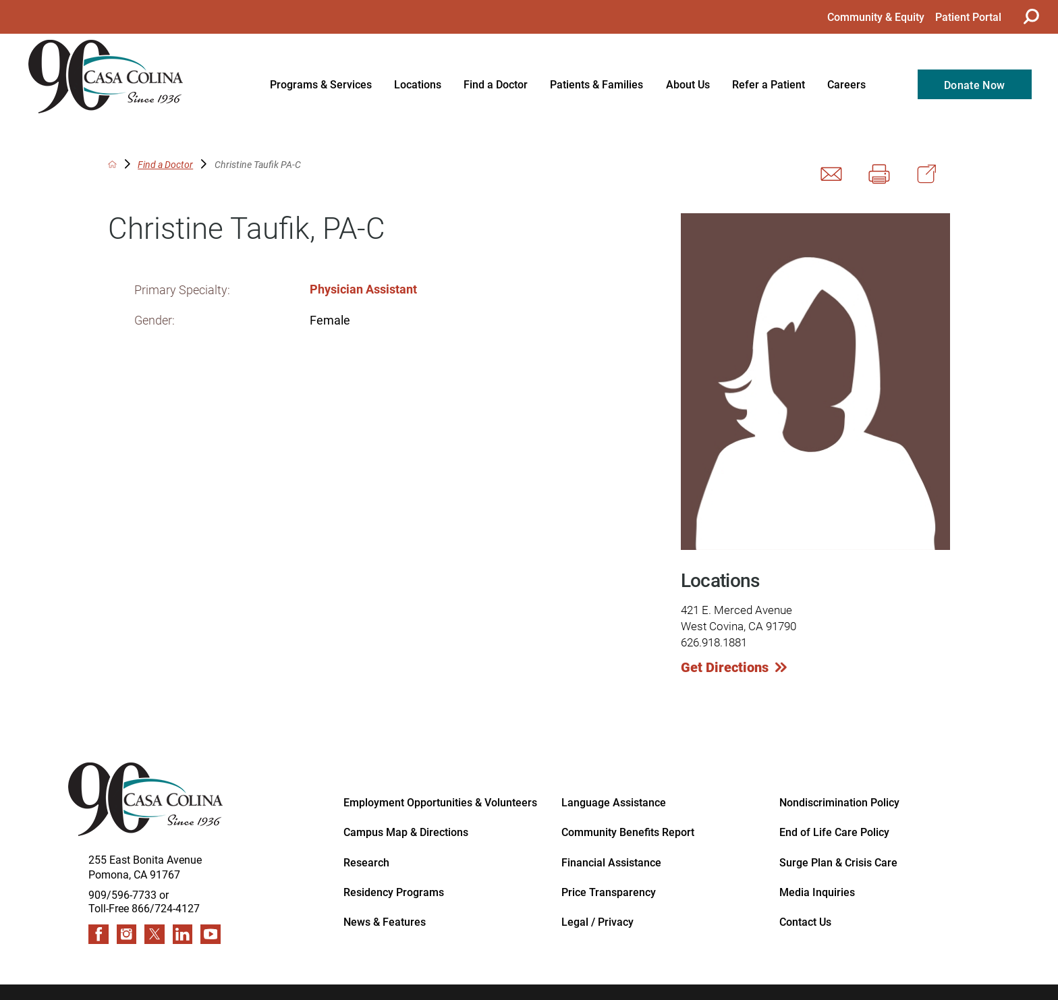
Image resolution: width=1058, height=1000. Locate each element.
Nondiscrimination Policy (839, 801)
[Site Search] (1029, 16)
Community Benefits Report (627, 831)
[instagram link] (127, 934)
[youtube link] (210, 934)
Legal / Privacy (597, 921)
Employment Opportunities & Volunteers (440, 801)
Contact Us (805, 921)
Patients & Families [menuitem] (596, 84)
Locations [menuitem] (417, 84)
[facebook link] (98, 934)
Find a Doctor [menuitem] (496, 84)
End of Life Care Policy (834, 831)
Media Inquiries (817, 891)
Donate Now (974, 85)
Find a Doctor (165, 164)
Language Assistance (613, 801)
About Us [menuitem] (688, 84)
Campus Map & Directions (405, 831)
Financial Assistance (611, 861)
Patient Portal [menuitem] (968, 16)
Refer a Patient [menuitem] (768, 84)
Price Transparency (608, 891)
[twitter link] (154, 934)
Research (366, 861)
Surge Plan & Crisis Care (838, 861)
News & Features (384, 921)
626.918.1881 (714, 642)
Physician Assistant (363, 289)
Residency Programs (393, 891)
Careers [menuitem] (846, 84)
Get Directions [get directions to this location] (725, 666)
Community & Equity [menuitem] (875, 16)
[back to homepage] (112, 164)
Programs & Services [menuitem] (321, 84)
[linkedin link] (183, 934)
